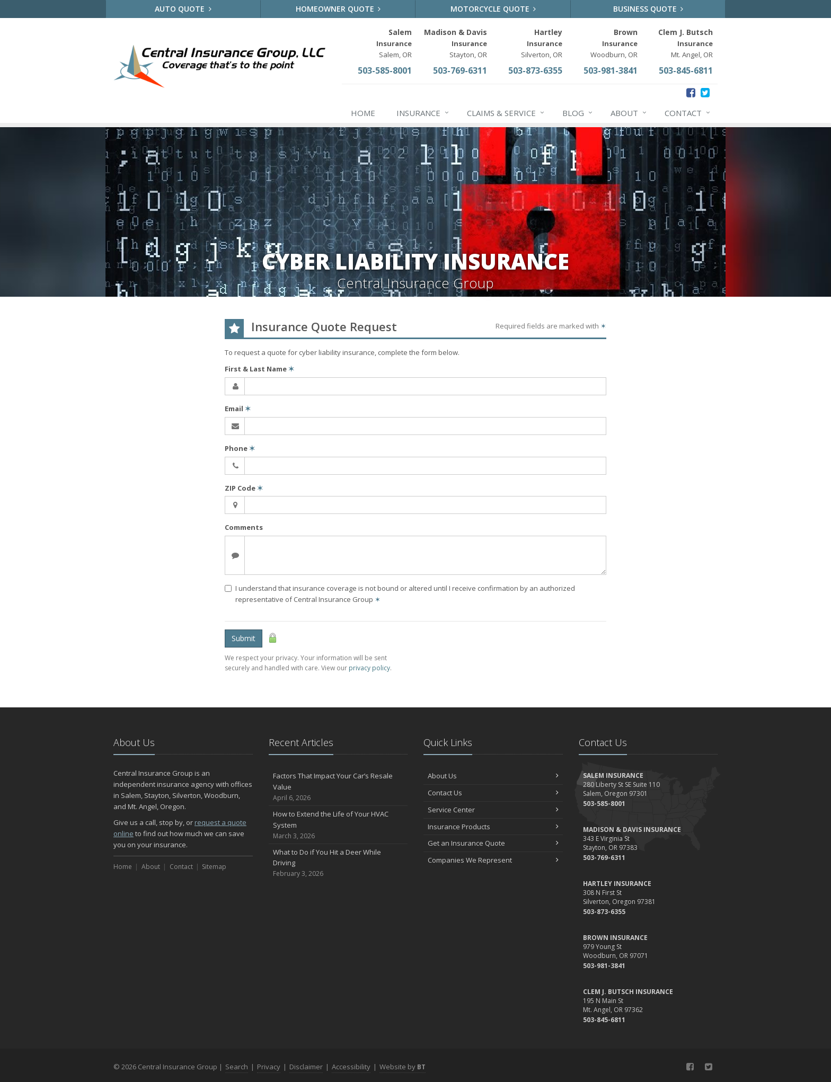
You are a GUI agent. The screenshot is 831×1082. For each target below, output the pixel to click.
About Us (493, 776)
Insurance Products (493, 826)
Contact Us (493, 792)
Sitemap (214, 866)
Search (236, 1066)
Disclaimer (306, 1066)
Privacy (268, 1066)
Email (238, 408)
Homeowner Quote (338, 9)
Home (363, 113)
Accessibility (351, 1066)
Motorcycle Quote (493, 9)
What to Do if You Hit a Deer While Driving (338, 863)
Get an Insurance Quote (493, 843)
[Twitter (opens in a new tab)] (705, 92)
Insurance (423, 113)
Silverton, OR (541, 43)
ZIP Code (244, 488)
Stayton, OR (455, 43)
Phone (240, 448)
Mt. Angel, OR (685, 43)
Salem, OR (394, 43)
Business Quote (648, 9)
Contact (688, 113)
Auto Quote (183, 9)
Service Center (493, 809)
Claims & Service (506, 113)
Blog (578, 113)
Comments (244, 527)
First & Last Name (259, 369)
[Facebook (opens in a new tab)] (690, 92)
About (629, 113)
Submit (243, 638)
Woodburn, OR (614, 43)
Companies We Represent (493, 860)
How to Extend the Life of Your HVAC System (338, 825)
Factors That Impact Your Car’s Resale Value (338, 787)
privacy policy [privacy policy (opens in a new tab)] (369, 667)
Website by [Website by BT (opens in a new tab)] (402, 1066)
